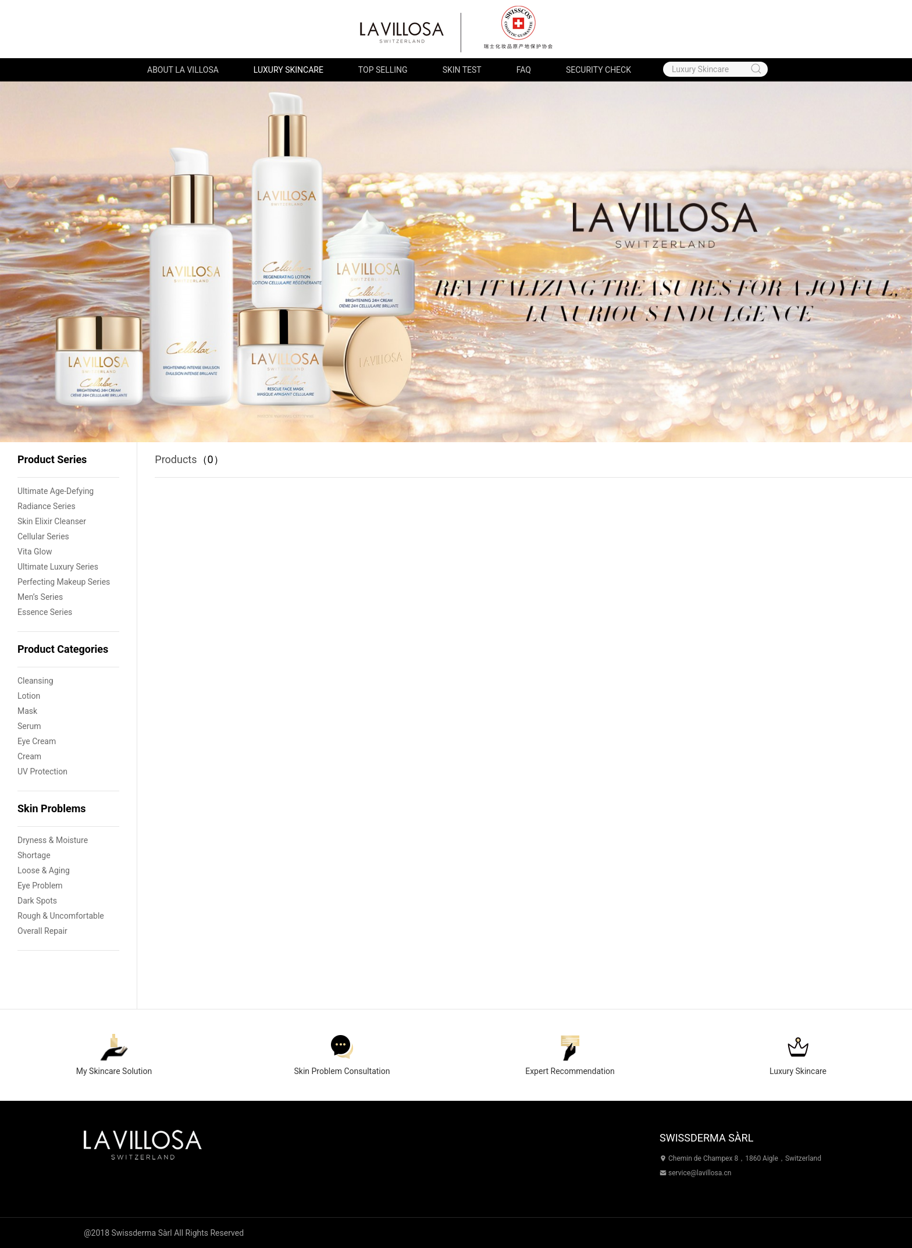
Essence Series (44, 612)
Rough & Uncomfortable (60, 915)
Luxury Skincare (288, 69)
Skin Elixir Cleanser (51, 521)
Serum (29, 726)
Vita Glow (34, 551)
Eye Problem (40, 885)
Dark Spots (37, 900)
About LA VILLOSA (183, 69)
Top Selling (383, 69)
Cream (29, 756)
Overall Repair (42, 931)
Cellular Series (43, 536)
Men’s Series (40, 597)
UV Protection (42, 771)
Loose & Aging (43, 870)
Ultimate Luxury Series (57, 566)
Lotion (28, 696)
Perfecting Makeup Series (63, 581)
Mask (27, 711)
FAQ (523, 69)
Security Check (598, 69)
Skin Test (462, 69)
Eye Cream (36, 741)
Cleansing (35, 680)
